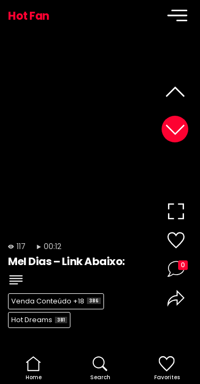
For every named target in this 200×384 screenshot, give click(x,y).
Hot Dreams (39, 320)
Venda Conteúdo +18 (56, 301)
